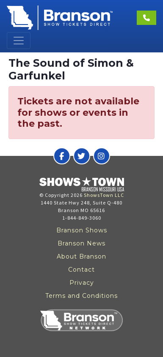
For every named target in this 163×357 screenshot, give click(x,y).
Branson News (81, 243)
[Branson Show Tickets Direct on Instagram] (101, 155)
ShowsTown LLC (104, 195)
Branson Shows (81, 230)
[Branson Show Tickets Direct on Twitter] (81, 155)
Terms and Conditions (81, 296)
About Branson (81, 256)
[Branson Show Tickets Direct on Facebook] (61, 155)
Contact (81, 269)
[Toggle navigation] (18, 40)
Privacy (81, 282)
